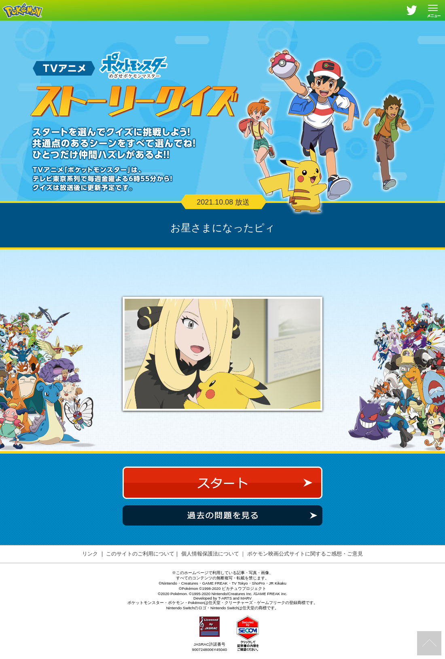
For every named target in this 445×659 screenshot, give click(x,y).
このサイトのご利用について (140, 562)
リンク (90, 562)
